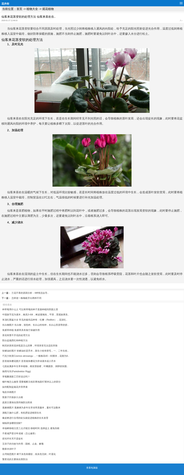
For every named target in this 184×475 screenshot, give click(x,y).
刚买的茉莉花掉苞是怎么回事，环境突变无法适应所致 (29, 345)
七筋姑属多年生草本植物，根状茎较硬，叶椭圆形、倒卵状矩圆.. (35, 366)
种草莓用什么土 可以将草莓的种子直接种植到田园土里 (30, 309)
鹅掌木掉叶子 (9, 449)
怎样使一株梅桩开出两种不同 (26, 298)
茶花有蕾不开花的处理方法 (16, 335)
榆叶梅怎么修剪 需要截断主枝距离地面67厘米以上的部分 (31, 382)
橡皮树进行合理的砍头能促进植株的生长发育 (25, 418)
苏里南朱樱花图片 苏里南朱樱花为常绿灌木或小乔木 (29, 361)
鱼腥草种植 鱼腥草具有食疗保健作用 (21, 330)
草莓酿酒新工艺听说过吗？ (16, 376)
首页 (19, 8)
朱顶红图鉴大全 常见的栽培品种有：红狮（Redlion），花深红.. (34, 320)
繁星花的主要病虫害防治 (15, 459)
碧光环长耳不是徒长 (12, 438)
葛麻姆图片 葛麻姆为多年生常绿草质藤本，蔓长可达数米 (31, 407)
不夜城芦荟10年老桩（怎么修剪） (19, 433)
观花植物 (48, 8)
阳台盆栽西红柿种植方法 (15, 340)
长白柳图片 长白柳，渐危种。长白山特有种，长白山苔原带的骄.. (35, 325)
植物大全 (32, 8)
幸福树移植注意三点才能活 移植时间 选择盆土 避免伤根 (30, 428)
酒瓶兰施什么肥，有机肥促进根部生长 (21, 413)
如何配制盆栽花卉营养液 (15, 387)
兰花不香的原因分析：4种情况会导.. (30, 293)
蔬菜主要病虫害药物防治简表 (17, 402)
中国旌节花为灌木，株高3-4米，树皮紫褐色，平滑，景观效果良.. (35, 314)
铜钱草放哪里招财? (12, 423)
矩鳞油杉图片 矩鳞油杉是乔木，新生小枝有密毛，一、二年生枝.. (35, 351)
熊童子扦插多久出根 (12, 397)
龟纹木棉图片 (9, 392)
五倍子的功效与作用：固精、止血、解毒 (23, 444)
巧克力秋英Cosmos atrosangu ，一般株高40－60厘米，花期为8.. (35, 356)
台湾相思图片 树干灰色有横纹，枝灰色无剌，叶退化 (29, 454)
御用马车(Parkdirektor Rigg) (16, 371)
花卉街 (5, 3)
